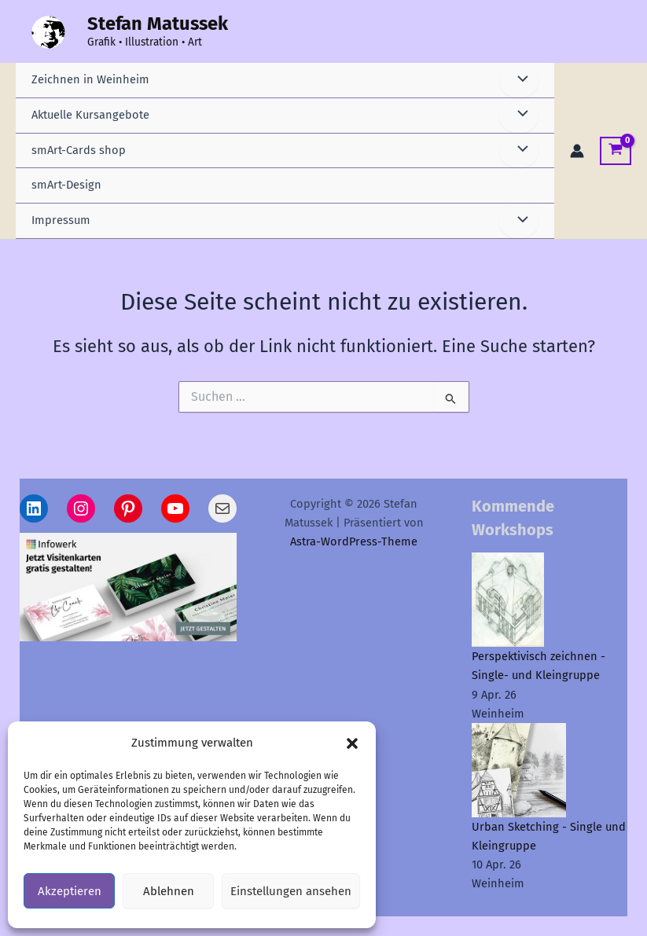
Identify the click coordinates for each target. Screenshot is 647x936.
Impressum (60, 220)
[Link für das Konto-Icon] (577, 151)
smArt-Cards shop (78, 150)
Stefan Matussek (157, 24)
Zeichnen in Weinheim (90, 79)
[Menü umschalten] (519, 80)
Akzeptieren (69, 891)
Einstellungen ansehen (290, 891)
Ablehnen (168, 891)
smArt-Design (66, 185)
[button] (352, 743)
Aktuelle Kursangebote (90, 115)
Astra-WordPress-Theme (353, 541)
